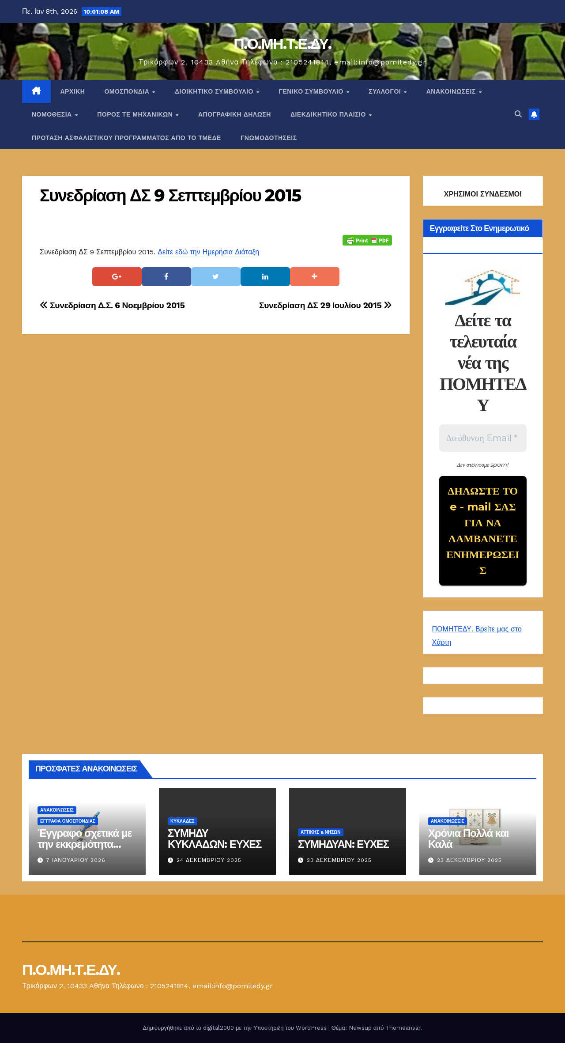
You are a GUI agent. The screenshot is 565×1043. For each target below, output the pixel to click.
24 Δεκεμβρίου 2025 (209, 860)
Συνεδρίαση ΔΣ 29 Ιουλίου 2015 (325, 305)
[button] (518, 114)
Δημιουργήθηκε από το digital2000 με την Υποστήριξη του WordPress (235, 1027)
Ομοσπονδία (127, 91)
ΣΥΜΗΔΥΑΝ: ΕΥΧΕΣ (343, 844)
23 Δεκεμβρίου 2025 (339, 860)
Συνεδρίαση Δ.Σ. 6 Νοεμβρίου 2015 (112, 305)
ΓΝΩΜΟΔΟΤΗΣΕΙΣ (269, 138)
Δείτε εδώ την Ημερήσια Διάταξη (208, 252)
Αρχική (72, 91)
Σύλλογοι (386, 91)
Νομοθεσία (53, 114)
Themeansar (402, 1027)
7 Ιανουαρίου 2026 (75, 860)
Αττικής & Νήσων (321, 832)
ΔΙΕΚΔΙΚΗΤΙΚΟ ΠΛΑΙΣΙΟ (329, 114)
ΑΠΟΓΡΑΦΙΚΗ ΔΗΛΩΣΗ (234, 114)
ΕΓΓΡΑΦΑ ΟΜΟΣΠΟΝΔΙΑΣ (67, 821)
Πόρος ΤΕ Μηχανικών (136, 114)
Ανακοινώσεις (452, 91)
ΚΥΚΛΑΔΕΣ (182, 821)
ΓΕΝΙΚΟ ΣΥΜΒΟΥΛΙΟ (312, 91)
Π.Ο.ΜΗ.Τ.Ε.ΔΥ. (282, 43)
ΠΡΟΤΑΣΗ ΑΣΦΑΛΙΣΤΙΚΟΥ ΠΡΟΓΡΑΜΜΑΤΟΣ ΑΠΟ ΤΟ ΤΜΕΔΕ (126, 138)
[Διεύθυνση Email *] (483, 438)
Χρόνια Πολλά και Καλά (468, 838)
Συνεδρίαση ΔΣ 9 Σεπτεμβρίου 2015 (170, 195)
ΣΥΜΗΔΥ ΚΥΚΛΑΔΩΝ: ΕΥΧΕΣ (214, 838)
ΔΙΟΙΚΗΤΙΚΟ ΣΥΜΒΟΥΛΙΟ (215, 91)
